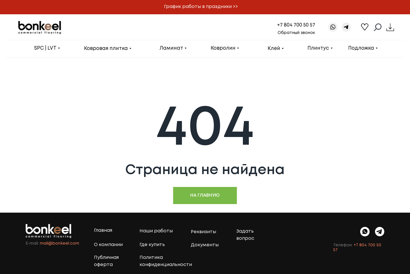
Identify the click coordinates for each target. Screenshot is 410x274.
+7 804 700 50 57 (296, 25)
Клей (274, 49)
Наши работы (156, 231)
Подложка (361, 48)
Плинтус (318, 48)
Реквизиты (203, 232)
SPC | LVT (45, 48)
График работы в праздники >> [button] (201, 7)
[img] (379, 231)
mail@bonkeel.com (59, 243)
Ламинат (171, 48)
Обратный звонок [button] (296, 33)
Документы (205, 245)
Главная (103, 230)
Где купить (152, 245)
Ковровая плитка (106, 49)
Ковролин (223, 48)
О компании (108, 245)
